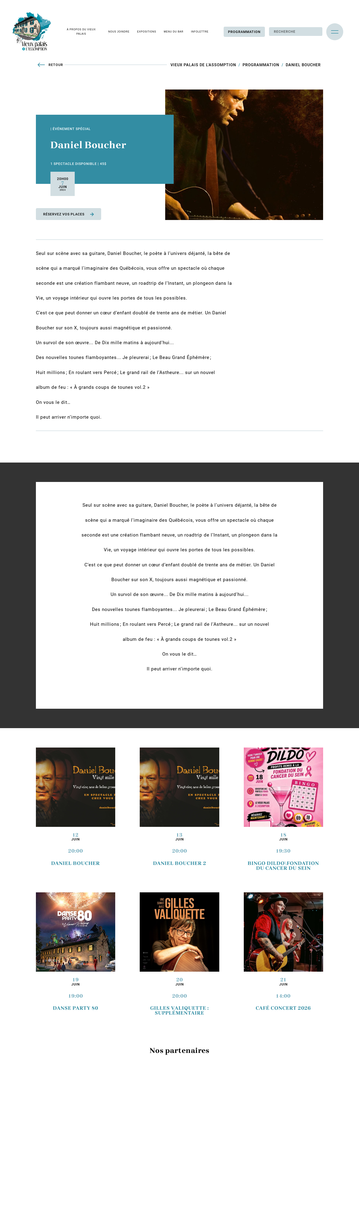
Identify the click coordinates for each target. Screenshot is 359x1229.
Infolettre (200, 31)
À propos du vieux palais (81, 31)
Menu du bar (173, 31)
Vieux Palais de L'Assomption (203, 65)
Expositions (146, 31)
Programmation (244, 32)
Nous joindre (119, 31)
